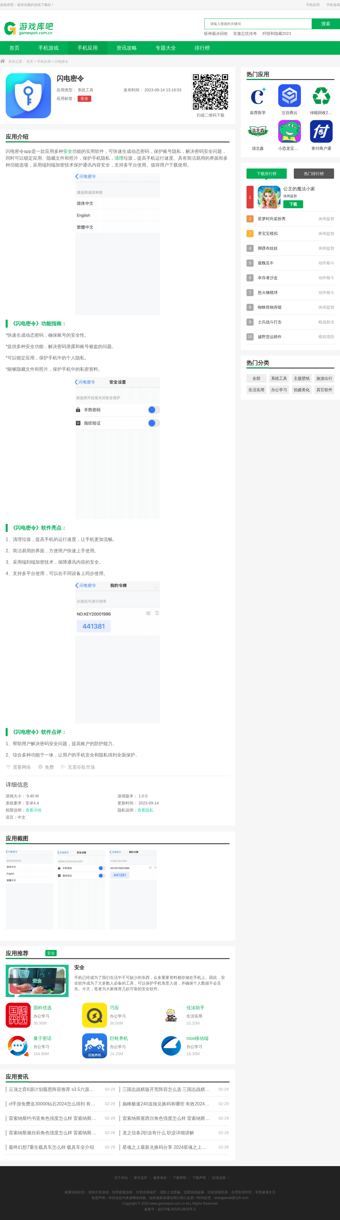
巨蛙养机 (119, 1038)
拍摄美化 (302, 389)
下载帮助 (179, 1177)
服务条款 (160, 1177)
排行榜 (202, 48)
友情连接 (219, 1177)
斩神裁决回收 (216, 33)
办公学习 (279, 389)
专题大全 (166, 48)
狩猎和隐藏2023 (276, 33)
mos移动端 (197, 1038)
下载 (293, 204)
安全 (84, 98)
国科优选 (42, 1007)
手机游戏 (333, 5)
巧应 (114, 1007)
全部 (256, 378)
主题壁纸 (302, 378)
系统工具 (279, 378)
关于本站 (121, 1177)
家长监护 (140, 1177)
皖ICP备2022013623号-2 (177, 1209)
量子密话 (42, 1038)
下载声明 (199, 1177)
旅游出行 (324, 378)
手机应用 (313, 5)
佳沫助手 (195, 1007)
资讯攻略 (126, 48)
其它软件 (324, 389)
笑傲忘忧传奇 (245, 33)
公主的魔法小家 (299, 188)
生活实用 (256, 389)
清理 (119, 158)
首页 (14, 48)
